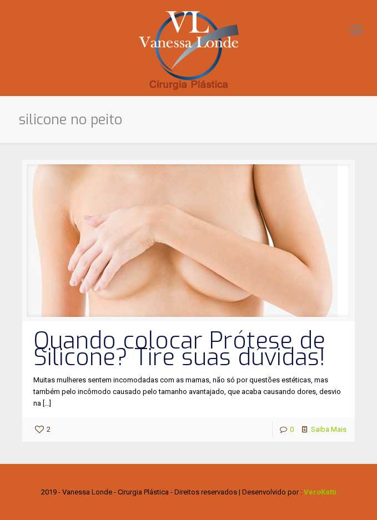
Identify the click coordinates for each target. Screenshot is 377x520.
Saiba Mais (328, 429)
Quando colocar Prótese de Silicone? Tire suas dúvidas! (179, 349)
